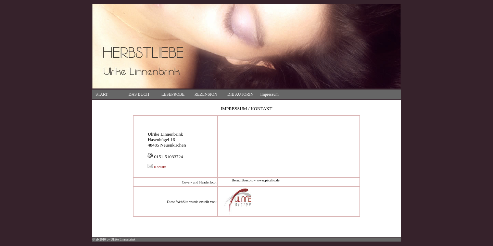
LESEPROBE (173, 94)
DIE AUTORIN (240, 94)
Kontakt (157, 167)
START (102, 94)
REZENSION (205, 94)
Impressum (269, 94)
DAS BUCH (138, 94)
